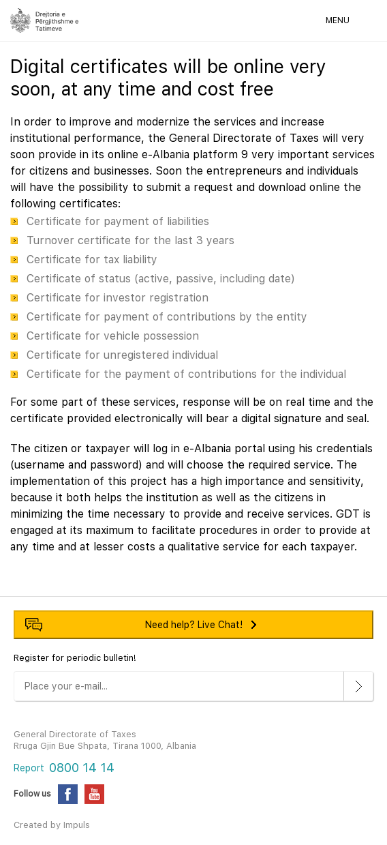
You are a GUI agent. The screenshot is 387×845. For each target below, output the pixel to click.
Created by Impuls (52, 825)
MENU (338, 20)
